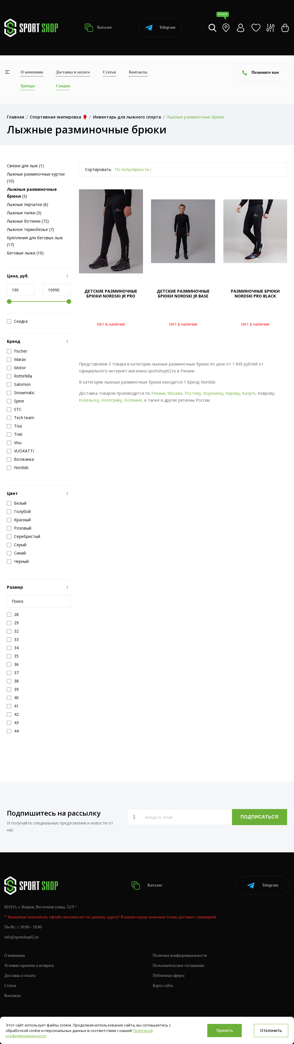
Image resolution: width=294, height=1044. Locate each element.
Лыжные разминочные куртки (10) (36, 177)
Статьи (109, 72)
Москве (174, 393)
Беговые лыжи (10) (25, 253)
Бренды (28, 86)
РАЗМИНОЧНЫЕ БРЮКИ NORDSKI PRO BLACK (255, 293)
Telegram (160, 27)
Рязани (158, 393)
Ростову (193, 393)
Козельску (89, 400)
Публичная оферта (168, 975)
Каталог (98, 27)
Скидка (17, 321)
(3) (32, 192)
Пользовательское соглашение (178, 965)
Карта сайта (163, 985)
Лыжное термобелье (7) (30, 229)
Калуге (248, 393)
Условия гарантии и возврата (29, 965)
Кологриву (111, 400)
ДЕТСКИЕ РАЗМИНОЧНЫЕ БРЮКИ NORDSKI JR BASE (183, 293)
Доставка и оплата (73, 72)
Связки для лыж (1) (25, 165)
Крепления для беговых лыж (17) (35, 241)
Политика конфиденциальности (180, 955)
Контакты (138, 72)
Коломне (133, 400)
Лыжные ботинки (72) (28, 221)
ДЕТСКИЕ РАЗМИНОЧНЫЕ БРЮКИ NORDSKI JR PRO (110, 293)
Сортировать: (98, 169)
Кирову (233, 393)
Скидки (63, 86)
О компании (32, 72)
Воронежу (213, 393)
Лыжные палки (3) (24, 212)
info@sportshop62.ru (21, 937)
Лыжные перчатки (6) (27, 204)
